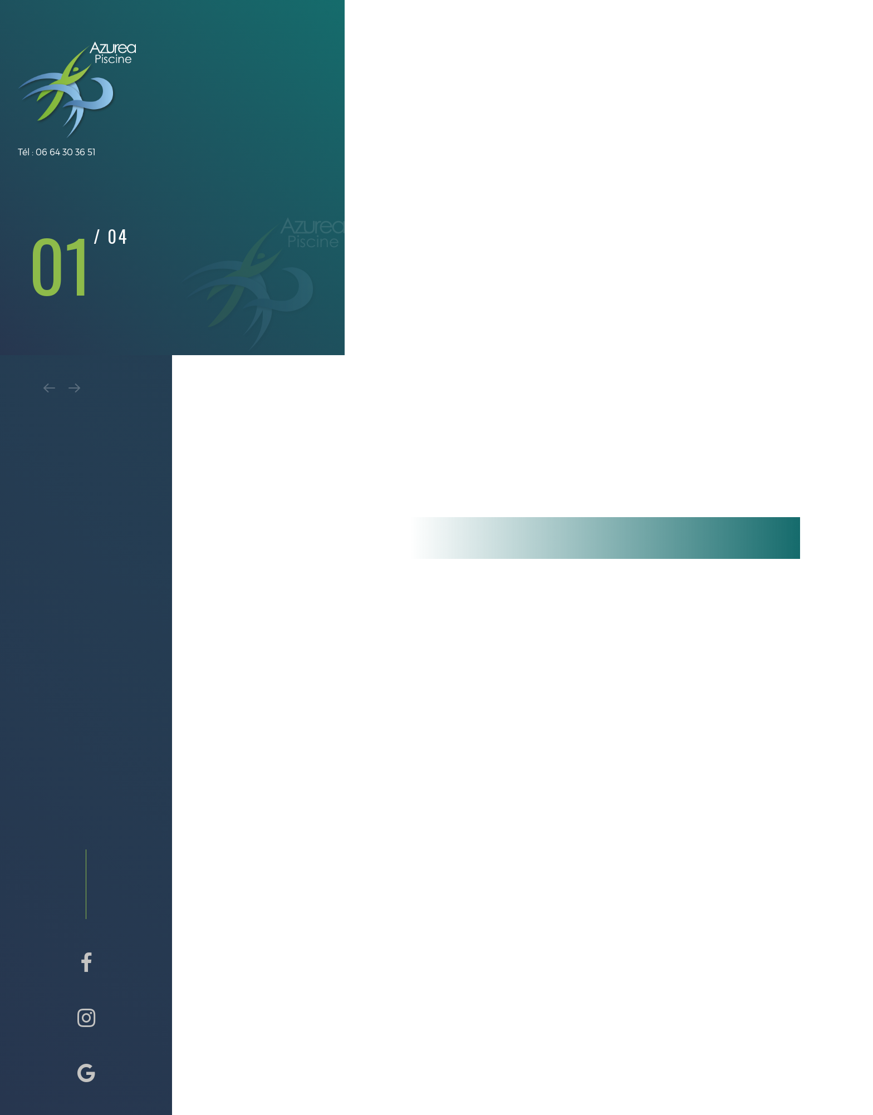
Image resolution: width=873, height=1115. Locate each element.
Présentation (357, 59)
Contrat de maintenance (531, 59)
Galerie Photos (636, 59)
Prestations (432, 59)
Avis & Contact (721, 59)
